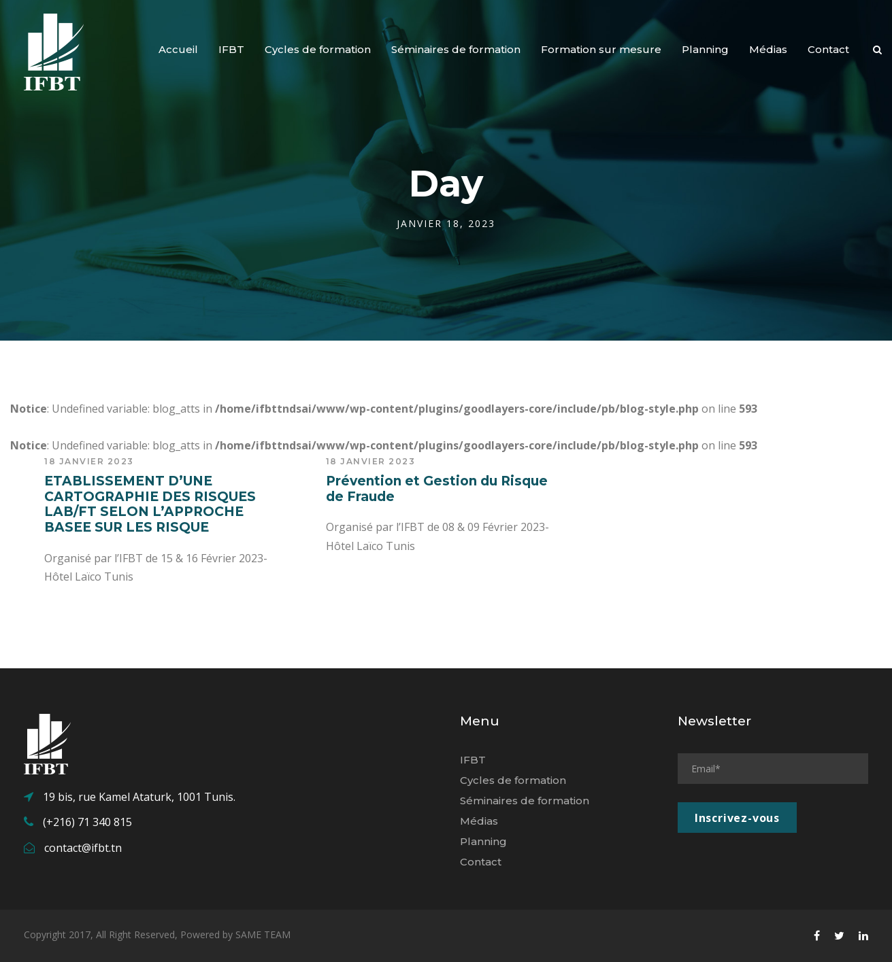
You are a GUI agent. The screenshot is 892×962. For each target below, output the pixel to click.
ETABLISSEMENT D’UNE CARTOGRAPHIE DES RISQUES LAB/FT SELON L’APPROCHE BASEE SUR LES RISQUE (150, 504)
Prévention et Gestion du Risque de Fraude (437, 488)
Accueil (178, 49)
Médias (768, 49)
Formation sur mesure (601, 49)
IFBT (231, 49)
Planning (705, 49)
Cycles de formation (318, 49)
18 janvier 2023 (89, 461)
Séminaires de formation (456, 49)
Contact (828, 49)
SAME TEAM (263, 934)
